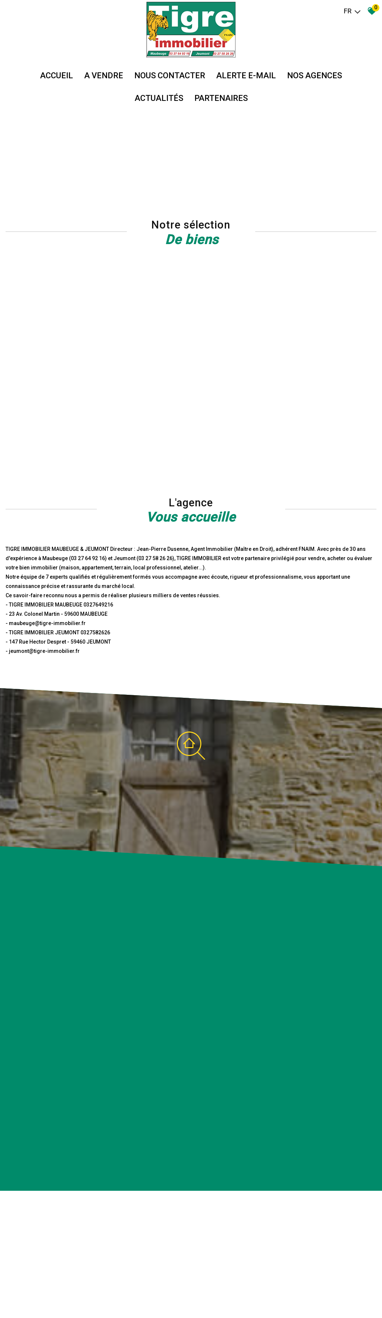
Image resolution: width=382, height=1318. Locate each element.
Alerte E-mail (246, 75)
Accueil (56, 75)
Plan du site (31, 1296)
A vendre (103, 75)
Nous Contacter (169, 75)
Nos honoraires (101, 1296)
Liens (125, 1296)
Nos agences (314, 75)
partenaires (221, 98)
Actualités (159, 98)
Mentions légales (64, 1296)
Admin (140, 1296)
